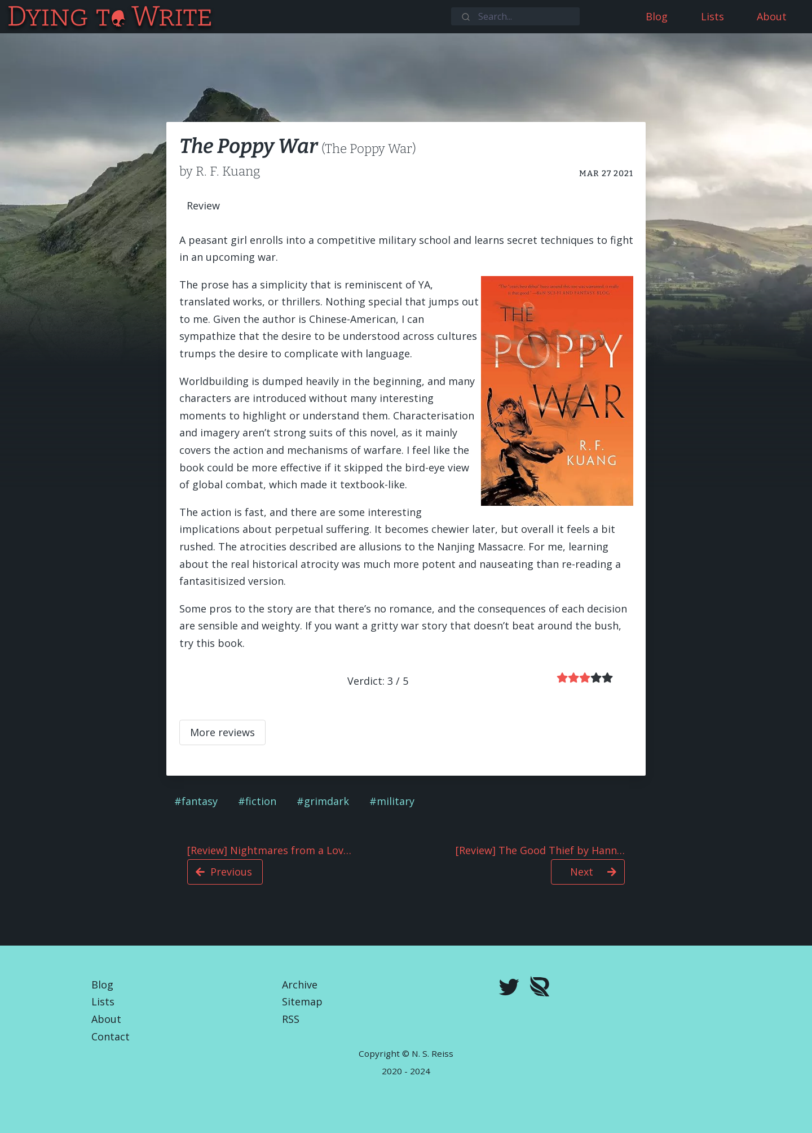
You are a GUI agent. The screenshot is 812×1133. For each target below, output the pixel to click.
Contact (110, 1036)
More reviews (222, 732)
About (106, 1019)
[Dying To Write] (7, 16)
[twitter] (509, 988)
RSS (290, 1019)
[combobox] (515, 16)
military (395, 801)
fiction (260, 801)
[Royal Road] (539, 988)
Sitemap (302, 1001)
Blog (102, 984)
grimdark (326, 801)
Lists (102, 1001)
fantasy (200, 801)
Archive (299, 984)
